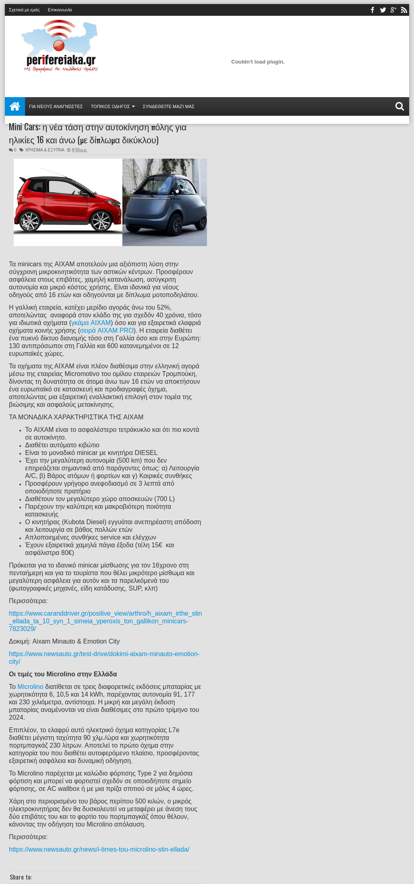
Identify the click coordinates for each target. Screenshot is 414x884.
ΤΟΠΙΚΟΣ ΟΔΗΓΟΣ (110, 106)
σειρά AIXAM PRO (106, 330)
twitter (383, 10)
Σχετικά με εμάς (24, 9)
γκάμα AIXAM (91, 322)
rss (404, 10)
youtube (393, 10)
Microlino (30, 686)
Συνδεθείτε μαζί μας (168, 106)
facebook (372, 10)
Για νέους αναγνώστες (56, 106)
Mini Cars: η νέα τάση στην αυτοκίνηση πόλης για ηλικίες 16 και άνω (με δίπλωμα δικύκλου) (98, 133)
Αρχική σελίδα (15, 106)
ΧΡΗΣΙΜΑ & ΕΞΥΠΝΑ (44, 150)
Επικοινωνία (60, 9)
